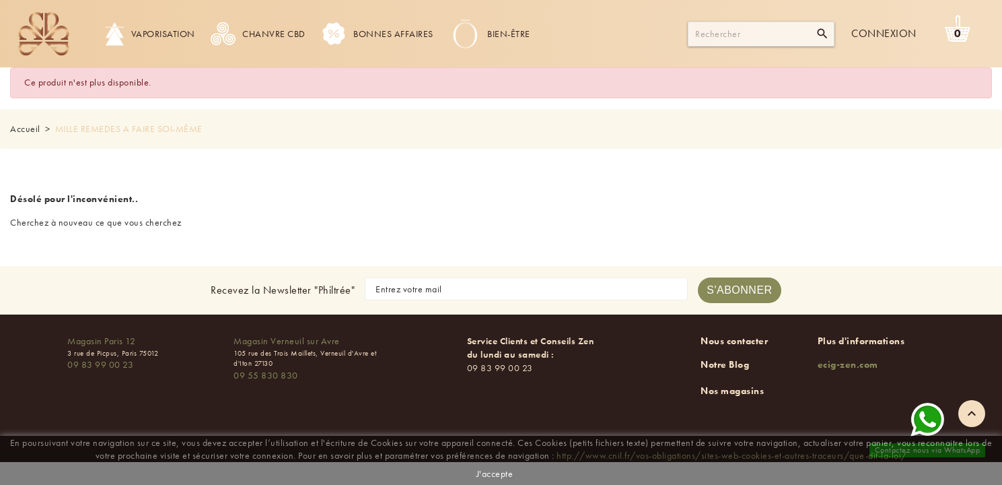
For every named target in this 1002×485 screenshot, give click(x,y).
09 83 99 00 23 (100, 364)
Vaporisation (150, 33)
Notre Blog (725, 364)
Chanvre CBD (258, 33)
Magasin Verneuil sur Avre (287, 341)
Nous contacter (734, 341)
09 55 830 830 (266, 375)
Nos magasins (732, 391)
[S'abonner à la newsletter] (739, 290)
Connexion (884, 33)
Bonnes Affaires (377, 33)
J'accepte (494, 473)
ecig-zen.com (848, 364)
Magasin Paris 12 (101, 341)
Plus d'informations (861, 341)
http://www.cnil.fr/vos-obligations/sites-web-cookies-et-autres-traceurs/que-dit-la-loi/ (732, 455)
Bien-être (489, 33)
